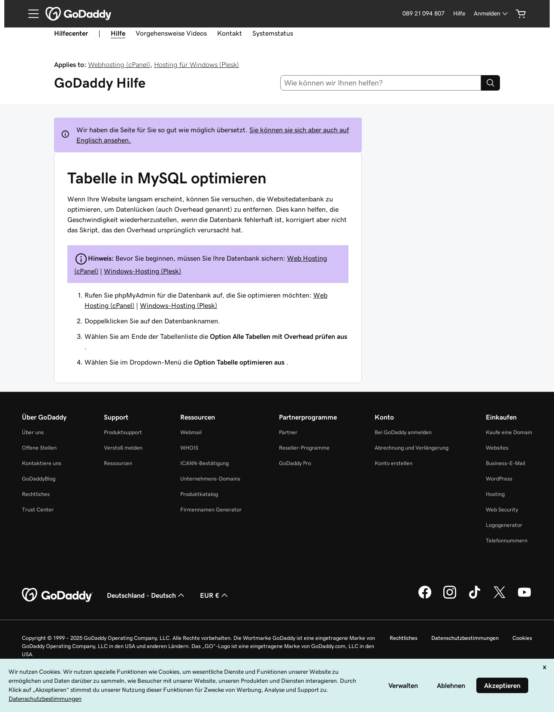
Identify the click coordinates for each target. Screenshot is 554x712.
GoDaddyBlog (38, 478)
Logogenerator (504, 525)
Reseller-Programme (304, 447)
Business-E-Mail (505, 463)
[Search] (490, 83)
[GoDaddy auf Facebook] (425, 597)
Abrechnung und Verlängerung (411, 447)
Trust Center (38, 509)
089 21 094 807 (424, 13)
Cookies (522, 638)
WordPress (499, 478)
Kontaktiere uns (41, 463)
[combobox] (380, 83)
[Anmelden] (491, 13)
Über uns (33, 432)
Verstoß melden (123, 447)
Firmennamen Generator (211, 509)
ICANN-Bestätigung (204, 463)
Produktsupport (123, 432)
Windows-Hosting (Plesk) (142, 271)
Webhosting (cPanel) (119, 64)
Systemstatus (272, 33)
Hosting (495, 494)
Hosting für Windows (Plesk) (196, 64)
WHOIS (189, 447)
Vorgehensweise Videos (171, 33)
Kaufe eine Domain (509, 432)
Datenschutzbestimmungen (465, 638)
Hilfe (459, 13)
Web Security (502, 509)
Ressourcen (118, 463)
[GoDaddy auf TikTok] (474, 597)
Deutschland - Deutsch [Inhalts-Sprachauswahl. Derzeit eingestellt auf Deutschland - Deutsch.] (146, 595)
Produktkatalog (199, 494)
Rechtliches (36, 494)
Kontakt (229, 33)
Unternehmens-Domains (210, 478)
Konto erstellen (393, 463)
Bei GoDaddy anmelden (403, 432)
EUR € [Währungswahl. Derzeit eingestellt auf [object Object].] (215, 595)
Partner (288, 432)
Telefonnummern (506, 540)
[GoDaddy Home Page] (57, 595)
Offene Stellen (39, 447)
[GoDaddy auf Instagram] (449, 597)
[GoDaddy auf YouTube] (524, 597)
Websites (497, 447)
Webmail (191, 432)
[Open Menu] (30, 13)
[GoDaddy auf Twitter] (499, 597)
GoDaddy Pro (295, 463)
